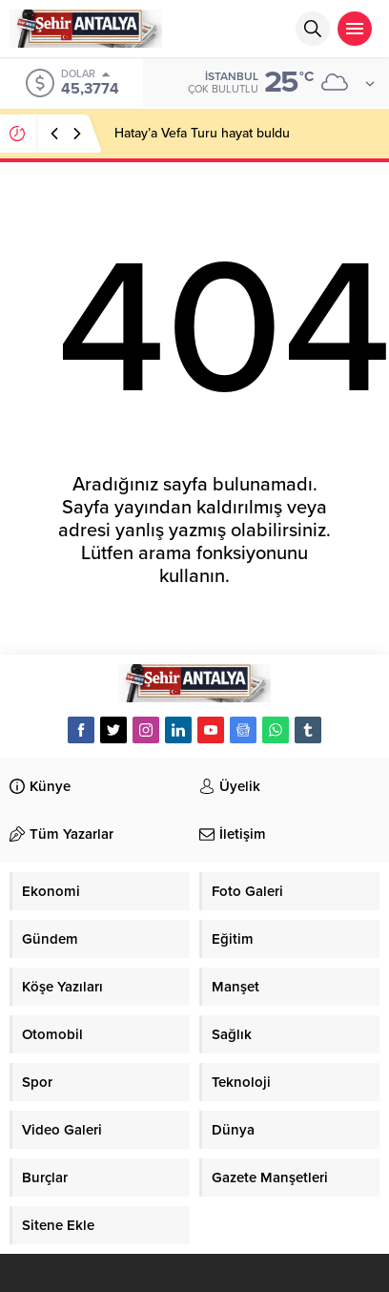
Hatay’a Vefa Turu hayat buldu (202, 133)
